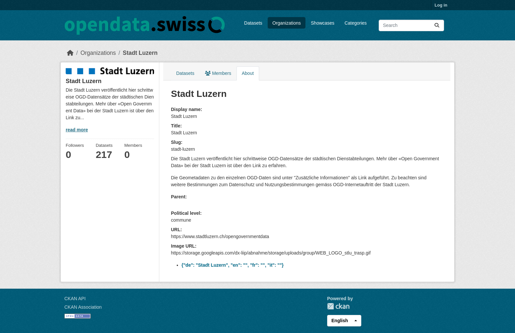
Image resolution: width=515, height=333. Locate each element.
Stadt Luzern (140, 53)
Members (218, 73)
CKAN (338, 306)
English (339, 320)
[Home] (70, 53)
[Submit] (436, 25)
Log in (441, 5)
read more (77, 129)
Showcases (323, 23)
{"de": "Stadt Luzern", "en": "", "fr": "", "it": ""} (233, 265)
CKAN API (75, 298)
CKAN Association (83, 307)
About (248, 73)
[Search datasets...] (411, 25)
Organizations (286, 23)
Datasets (253, 23)
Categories (356, 23)
